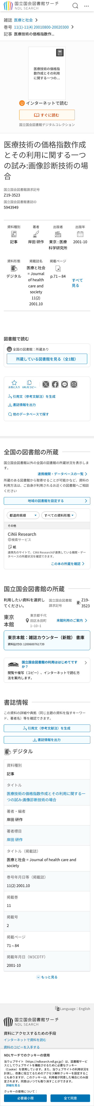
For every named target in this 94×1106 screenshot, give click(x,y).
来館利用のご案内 (73, 620)
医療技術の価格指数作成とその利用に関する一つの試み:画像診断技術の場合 (46, 796)
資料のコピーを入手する (22, 1047)
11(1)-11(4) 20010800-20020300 (41, 27)
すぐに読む (46, 115)
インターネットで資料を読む (25, 1039)
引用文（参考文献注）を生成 (31, 396)
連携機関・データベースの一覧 (63, 474)
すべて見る (77, 282)
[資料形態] (58, 515)
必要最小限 (25, 1098)
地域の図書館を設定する (58, 501)
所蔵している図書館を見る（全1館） (47, 359)
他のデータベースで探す (28, 414)
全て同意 (70, 1098)
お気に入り (14, 384)
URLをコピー (29, 384)
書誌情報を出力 (22, 404)
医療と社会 (23, 20)
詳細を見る (13, 1085)
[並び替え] (23, 515)
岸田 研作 (15, 839)
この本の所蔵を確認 (68, 563)
